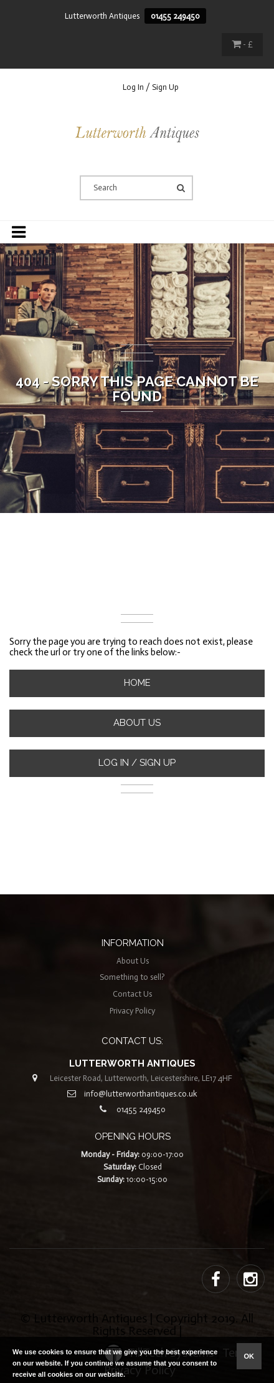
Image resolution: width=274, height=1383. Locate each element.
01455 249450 (175, 16)
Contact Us (132, 994)
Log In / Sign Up (151, 87)
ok (249, 1356)
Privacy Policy (132, 1010)
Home (137, 682)
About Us (137, 722)
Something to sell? (132, 977)
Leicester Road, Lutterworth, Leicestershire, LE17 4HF (141, 1078)
